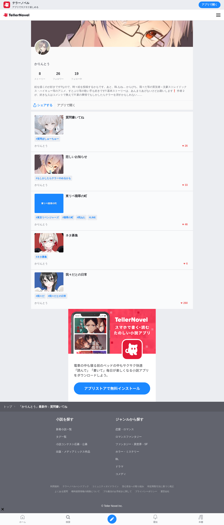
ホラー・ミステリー (127, 451)
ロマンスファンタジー (129, 436)
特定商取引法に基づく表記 (160, 486)
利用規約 (54, 486)
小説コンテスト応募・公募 (72, 444)
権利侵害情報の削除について (85, 491)
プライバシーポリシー (146, 491)
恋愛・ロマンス (125, 429)
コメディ (121, 474)
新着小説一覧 (64, 429)
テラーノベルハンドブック (76, 486)
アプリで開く (209, 4)
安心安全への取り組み (133, 486)
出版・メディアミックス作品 (73, 451)
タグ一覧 (61, 436)
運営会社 (165, 491)
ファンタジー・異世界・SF (132, 444)
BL (117, 459)
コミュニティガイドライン (105, 486)
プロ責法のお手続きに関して (117, 491)
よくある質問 (61, 491)
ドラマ (119, 466)
